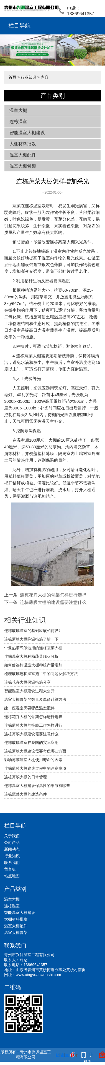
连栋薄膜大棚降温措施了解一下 (31, 639)
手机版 (88, 1055)
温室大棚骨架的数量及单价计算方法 (35, 699)
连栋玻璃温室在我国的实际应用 (31, 742)
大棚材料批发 (22, 143)
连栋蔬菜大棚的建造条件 (25, 794)
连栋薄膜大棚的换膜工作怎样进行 (33, 725)
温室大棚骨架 (22, 166)
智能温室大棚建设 (27, 132)
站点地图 (12, 876)
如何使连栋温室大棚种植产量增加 (33, 665)
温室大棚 (18, 110)
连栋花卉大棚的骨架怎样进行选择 (53, 594)
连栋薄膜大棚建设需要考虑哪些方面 (35, 751)
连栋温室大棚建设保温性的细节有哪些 (37, 785)
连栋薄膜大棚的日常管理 (25, 777)
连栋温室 (18, 121)
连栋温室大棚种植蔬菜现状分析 (31, 656)
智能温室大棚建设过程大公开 (29, 691)
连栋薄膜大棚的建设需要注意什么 (53, 602)
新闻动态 (12, 849)
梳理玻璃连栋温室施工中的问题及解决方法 (41, 673)
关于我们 (12, 836)
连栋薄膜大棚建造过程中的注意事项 (35, 768)
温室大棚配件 (22, 154)
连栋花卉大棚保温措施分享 (27, 682)
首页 (12, 77)
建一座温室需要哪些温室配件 (29, 708)
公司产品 (12, 842)
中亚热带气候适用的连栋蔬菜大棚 (33, 648)
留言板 (10, 869)
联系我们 (12, 862)
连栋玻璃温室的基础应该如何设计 (33, 630)
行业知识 (28, 77)
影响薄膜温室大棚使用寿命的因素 (33, 760)
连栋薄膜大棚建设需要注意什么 (31, 734)
